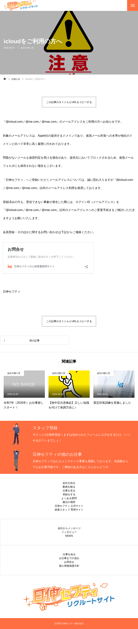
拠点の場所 (69, 502)
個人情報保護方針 (69, 565)
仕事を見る (69, 490)
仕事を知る (69, 554)
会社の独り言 (27, 48)
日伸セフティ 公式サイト (69, 505)
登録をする (69, 494)
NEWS (69, 535)
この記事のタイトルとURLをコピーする (69, 102)
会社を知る (69, 482)
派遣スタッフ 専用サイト (69, 509)
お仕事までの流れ (69, 558)
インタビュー (69, 532)
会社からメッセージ (69, 528)
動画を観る (69, 486)
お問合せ (69, 562)
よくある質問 (69, 498)
